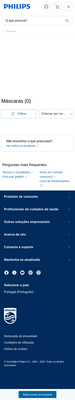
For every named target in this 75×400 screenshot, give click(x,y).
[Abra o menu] (68, 6)
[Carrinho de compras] (57, 6)
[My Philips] (46, 6)
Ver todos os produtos (21, 145)
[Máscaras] (8, 31)
